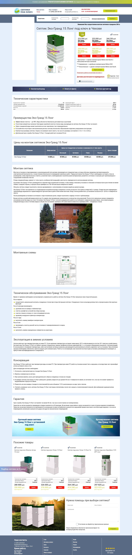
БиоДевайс (27, 58)
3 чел (14, 46)
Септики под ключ (18, 18)
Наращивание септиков (20, 78)
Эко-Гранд (27, 64)
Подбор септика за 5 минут (13, 469)
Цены (77, 5)
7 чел (22, 46)
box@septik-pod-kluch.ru (71, 11)
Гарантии (46, 550)
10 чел (22, 50)
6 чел (22, 43)
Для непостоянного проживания (22, 35)
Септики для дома (18, 23)
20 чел (30, 43)
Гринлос (15, 60)
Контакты (118, 5)
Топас (14, 56)
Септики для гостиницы (19, 25)
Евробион (27, 60)
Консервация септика (19, 72)
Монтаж (93, 5)
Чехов (38, 11)
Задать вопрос (98, 69)
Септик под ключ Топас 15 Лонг (51, 450)
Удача (26, 62)
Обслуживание (55, 5)
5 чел (14, 50)
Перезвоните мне (110, 10)
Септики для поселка (19, 27)
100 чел (31, 50)
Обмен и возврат (48, 552)
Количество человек (55, 18)
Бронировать (107, 426)
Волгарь (15, 58)
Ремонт (101, 5)
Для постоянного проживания (21, 33)
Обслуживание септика (20, 70)
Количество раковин (75, 18)
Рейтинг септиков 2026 (20, 38)
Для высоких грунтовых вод (21, 31)
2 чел (14, 43)
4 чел (14, 48)
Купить (84, 44)
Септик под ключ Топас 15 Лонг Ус (79, 450)
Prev (46, 68)
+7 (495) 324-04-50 (55, 11)
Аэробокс (15, 62)
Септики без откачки (19, 29)
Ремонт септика (17, 75)
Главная (38, 5)
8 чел (22, 48)
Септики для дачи (18, 21)
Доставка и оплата (67, 5)
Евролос (26, 56)
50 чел (30, 48)
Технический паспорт (86, 81)
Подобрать (112, 18)
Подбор (109, 5)
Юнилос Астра (17, 64)
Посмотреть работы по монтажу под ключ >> (89, 72)
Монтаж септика (18, 67)
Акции (85, 5)
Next (65, 68)
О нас (45, 539)
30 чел (30, 46)
